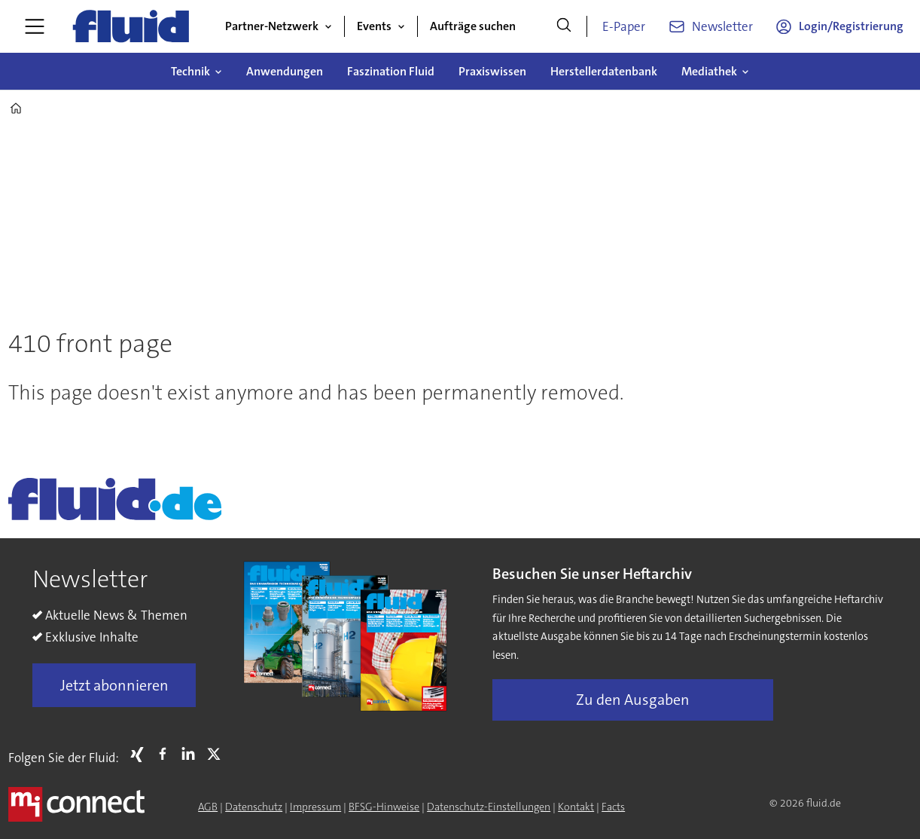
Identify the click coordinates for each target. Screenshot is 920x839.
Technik (190, 71)
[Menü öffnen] (34, 26)
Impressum (315, 806)
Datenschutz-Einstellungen (488, 806)
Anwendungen (284, 71)
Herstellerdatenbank (603, 71)
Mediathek (709, 71)
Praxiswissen (492, 71)
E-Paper (623, 26)
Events (374, 26)
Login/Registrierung (851, 26)
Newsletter (722, 26)
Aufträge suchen (473, 26)
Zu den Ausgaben (633, 699)
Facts (613, 806)
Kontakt (576, 806)
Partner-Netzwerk (271, 26)
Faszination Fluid (390, 71)
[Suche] (564, 26)
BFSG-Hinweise (384, 806)
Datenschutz (253, 806)
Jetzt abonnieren (114, 685)
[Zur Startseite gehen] (131, 26)
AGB (208, 806)
